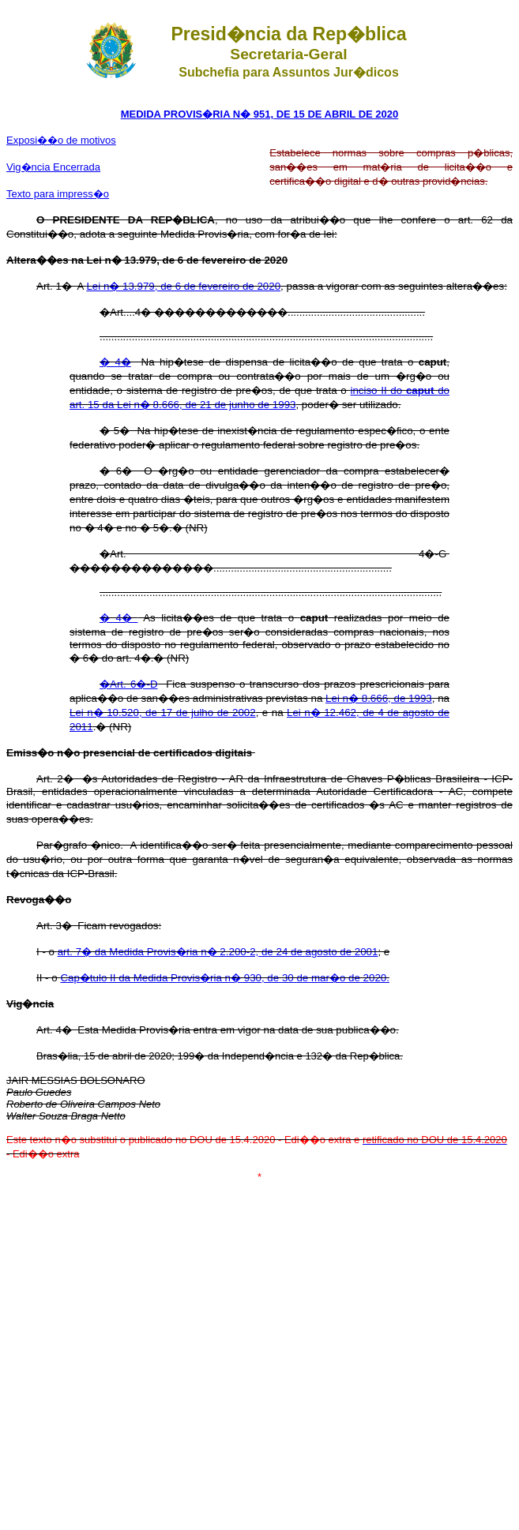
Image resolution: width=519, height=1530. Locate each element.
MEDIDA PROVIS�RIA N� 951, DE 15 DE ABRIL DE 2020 (260, 114)
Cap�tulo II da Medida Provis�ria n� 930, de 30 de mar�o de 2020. (224, 978)
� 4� (115, 362)
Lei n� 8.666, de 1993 (378, 698)
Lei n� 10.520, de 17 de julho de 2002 (163, 712)
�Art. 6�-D (129, 684)
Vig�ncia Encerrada (53, 167)
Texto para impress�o (57, 194)
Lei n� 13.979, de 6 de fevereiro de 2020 (183, 286)
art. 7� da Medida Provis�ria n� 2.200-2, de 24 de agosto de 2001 (218, 952)
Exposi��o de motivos (61, 140)
